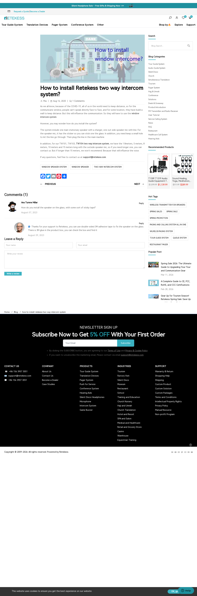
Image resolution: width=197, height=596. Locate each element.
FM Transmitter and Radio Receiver (163, 111)
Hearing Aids (153, 139)
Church (151, 76)
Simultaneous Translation (159, 80)
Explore (179, 24)
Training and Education (128, 397)
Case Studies (48, 384)
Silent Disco (153, 72)
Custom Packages (164, 393)
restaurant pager (159, 245)
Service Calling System (157, 119)
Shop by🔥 (165, 24)
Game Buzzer (86, 410)
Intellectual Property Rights (168, 401)
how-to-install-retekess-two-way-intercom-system (44, 312)
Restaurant (152, 131)
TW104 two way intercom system (92, 143)
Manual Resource (163, 410)
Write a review (13, 274)
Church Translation (126, 410)
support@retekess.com (94, 157)
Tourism (151, 84)
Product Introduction (157, 107)
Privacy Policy (161, 405)
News (150, 123)
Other (100, 24)
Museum (121, 384)
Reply (141, 203)
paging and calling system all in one (168, 225)
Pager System (60, 24)
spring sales (156, 212)
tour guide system (159, 238)
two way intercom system (108, 167)
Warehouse (122, 436)
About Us (46, 371)
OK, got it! (176, 591)
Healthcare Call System (158, 135)
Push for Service (87, 384)
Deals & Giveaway (155, 103)
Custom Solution (163, 388)
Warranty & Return (164, 371)
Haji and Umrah (124, 405)
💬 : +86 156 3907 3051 (15, 380)
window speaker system (54, 167)
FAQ (150, 127)
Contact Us (47, 376)
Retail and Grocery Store (129, 427)
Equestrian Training (126, 440)
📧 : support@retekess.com (17, 376)
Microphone (85, 401)
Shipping (159, 380)
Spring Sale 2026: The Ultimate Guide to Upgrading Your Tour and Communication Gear (176, 267)
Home (7, 312)
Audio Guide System (156, 68)
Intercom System (88, 405)
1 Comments (78, 101)
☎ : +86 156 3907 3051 (16, 371)
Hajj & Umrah (153, 92)
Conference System (82, 24)
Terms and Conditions (166, 397)
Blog (16, 312)
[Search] (168, 46)
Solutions (152, 99)
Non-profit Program (165, 414)
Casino (120, 431)
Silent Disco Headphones (92, 397)
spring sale (172, 212)
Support (191, 24)
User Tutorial (153, 115)
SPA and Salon (124, 418)
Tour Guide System (12, 24)
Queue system (180, 238)
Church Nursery (124, 401)
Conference (153, 95)
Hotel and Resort (125, 414)
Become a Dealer (37, 11)
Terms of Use (114, 350)
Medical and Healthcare (128, 423)
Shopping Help (162, 376)
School (120, 393)
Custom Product (163, 384)
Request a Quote (21, 11)
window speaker (80, 167)
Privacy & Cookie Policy (136, 350)
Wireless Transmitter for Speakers (167, 205)
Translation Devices (37, 24)
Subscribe (125, 343)
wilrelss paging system (161, 231)
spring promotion (159, 218)
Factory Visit (123, 376)
